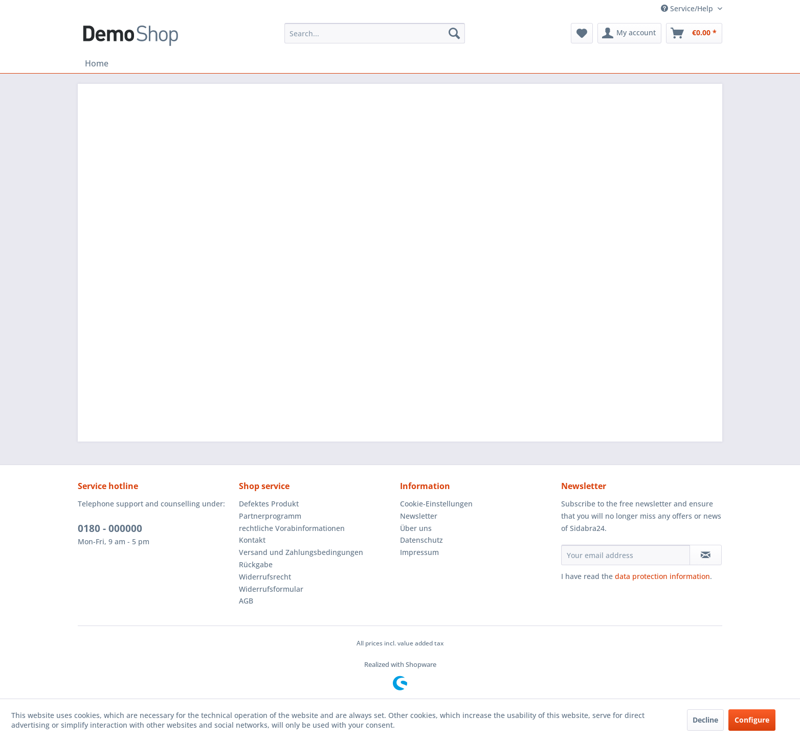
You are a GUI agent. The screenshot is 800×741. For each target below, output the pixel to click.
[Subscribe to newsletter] (706, 555)
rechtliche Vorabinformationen (292, 528)
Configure (752, 720)
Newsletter (418, 516)
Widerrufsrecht (265, 577)
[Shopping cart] (694, 33)
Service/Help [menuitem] (688, 8)
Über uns (416, 528)
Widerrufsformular (271, 589)
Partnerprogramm (270, 516)
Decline (705, 720)
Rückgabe (256, 564)
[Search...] (374, 33)
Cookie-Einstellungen (436, 503)
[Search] (454, 33)
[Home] (97, 63)
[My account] (629, 33)
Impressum (419, 552)
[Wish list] (582, 33)
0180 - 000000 (110, 528)
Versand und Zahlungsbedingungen (301, 552)
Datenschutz (421, 540)
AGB (246, 601)
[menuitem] (374, 33)
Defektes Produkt (269, 503)
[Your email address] (625, 555)
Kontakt (252, 540)
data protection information (662, 576)
